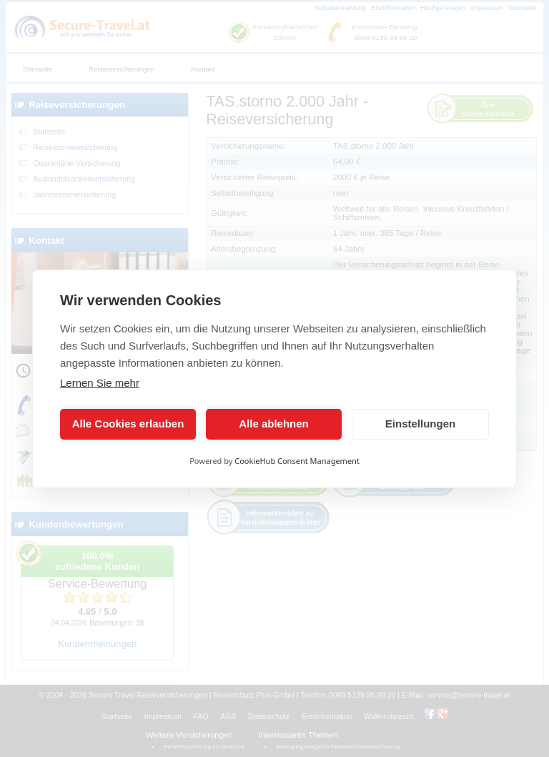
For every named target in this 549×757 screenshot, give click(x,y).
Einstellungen (420, 423)
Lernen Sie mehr (99, 383)
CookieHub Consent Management (297, 460)
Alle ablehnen (274, 423)
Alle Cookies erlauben (128, 423)
